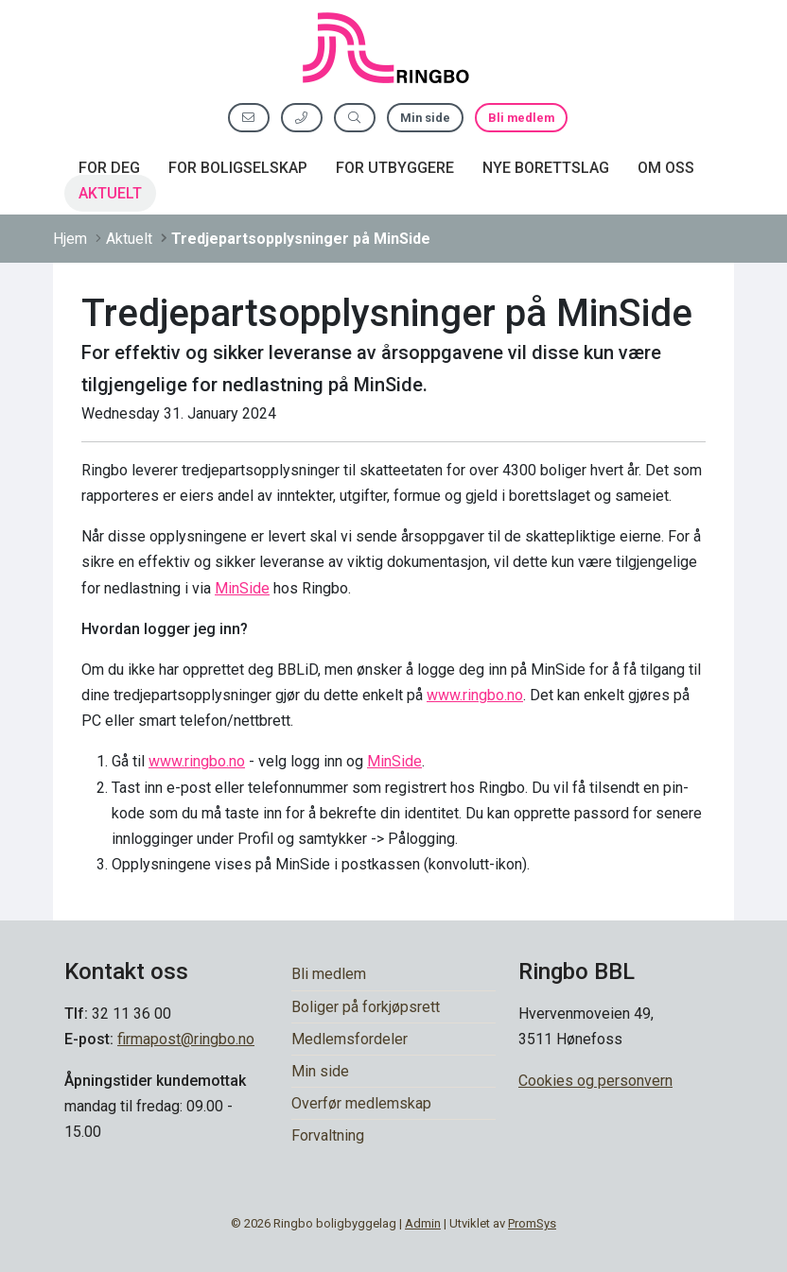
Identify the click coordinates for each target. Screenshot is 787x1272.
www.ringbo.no (475, 695)
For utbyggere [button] (395, 168)
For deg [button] (109, 168)
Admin (423, 1223)
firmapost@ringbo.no (185, 1039)
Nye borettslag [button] (545, 168)
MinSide (242, 588)
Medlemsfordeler (349, 1039)
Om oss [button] (666, 168)
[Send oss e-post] (249, 117)
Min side (425, 118)
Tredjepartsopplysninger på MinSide (300, 239)
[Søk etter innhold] (355, 117)
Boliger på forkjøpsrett (365, 1007)
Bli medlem (521, 118)
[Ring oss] (302, 117)
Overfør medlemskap (361, 1103)
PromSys (532, 1223)
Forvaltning (327, 1135)
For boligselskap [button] (237, 168)
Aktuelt (110, 193)
